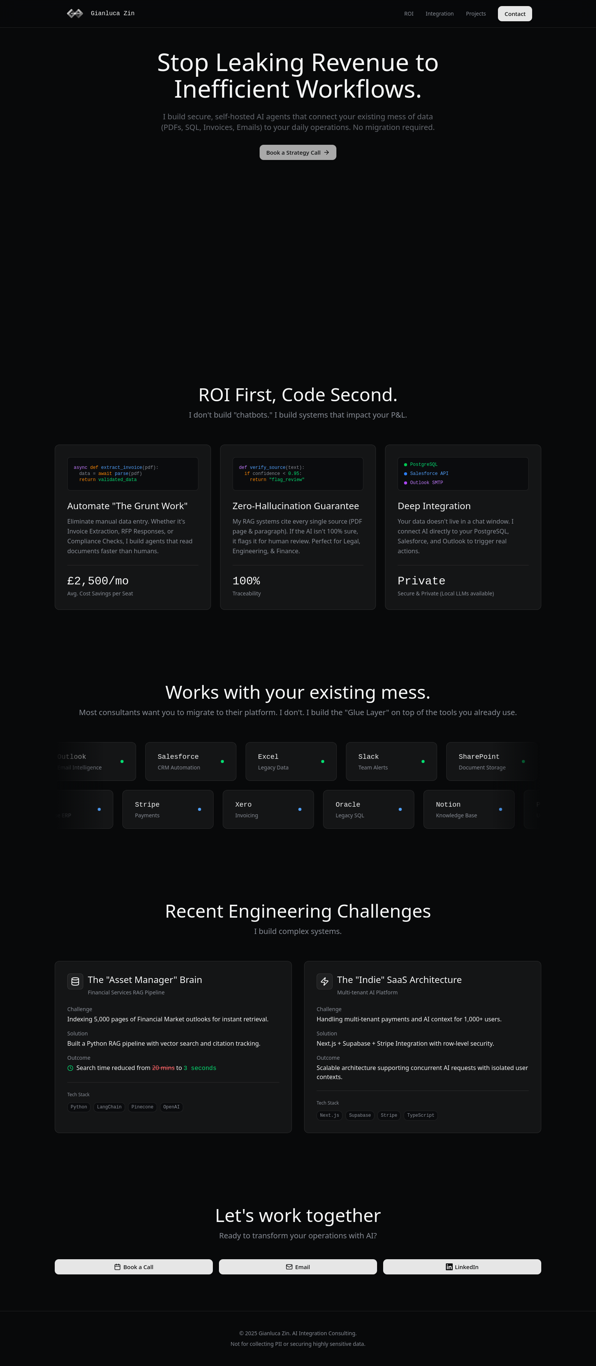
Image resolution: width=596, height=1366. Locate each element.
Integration (440, 13)
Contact (515, 13)
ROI (409, 13)
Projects (476, 13)
